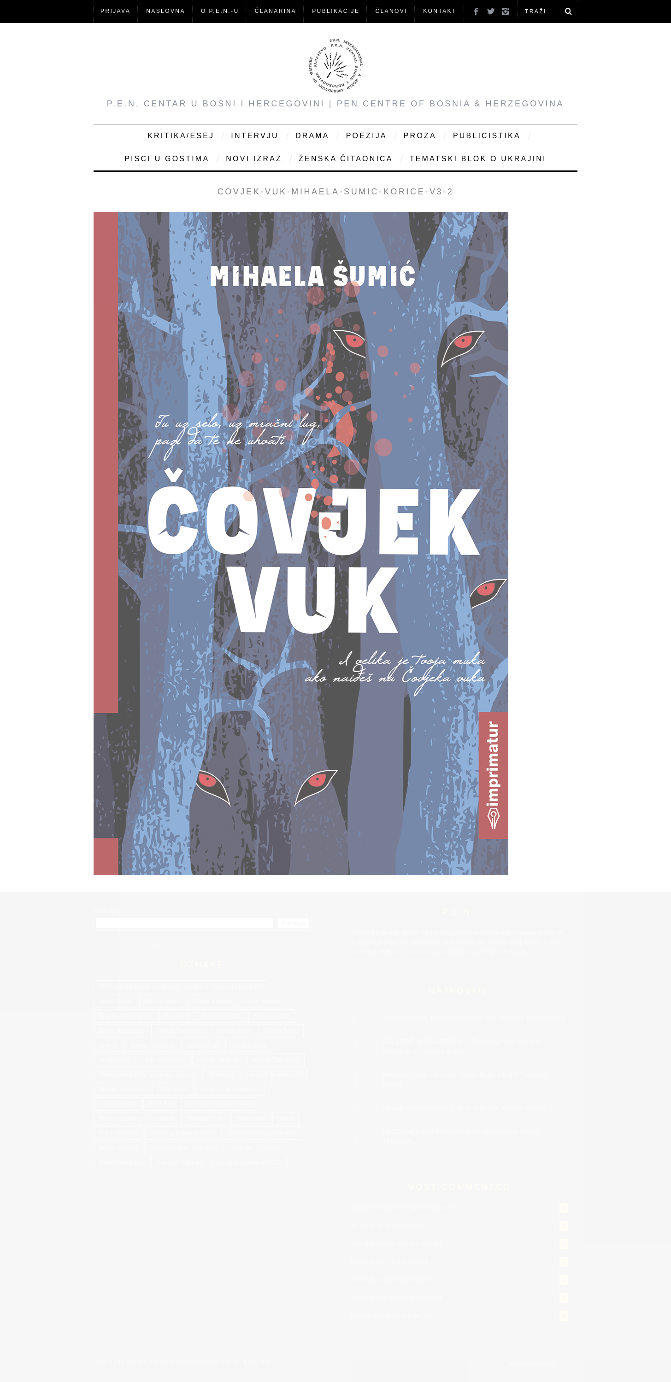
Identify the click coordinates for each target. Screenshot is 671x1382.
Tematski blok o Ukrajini (478, 159)
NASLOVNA (165, 11)
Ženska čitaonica (346, 159)
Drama (312, 136)
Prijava (115, 11)
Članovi (391, 11)
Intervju (255, 136)
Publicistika (487, 136)
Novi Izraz (254, 159)
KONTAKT (440, 11)
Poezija (366, 136)
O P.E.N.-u (220, 11)
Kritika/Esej (180, 136)
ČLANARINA (275, 11)
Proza (420, 136)
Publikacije (335, 11)
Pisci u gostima (166, 159)
